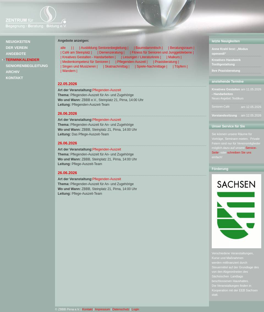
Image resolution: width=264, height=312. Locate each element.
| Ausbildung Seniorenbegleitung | (103, 48)
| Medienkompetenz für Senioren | (85, 62)
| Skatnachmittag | (116, 66)
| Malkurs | (174, 57)
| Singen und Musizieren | (79, 66)
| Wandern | (69, 71)
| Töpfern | (180, 66)
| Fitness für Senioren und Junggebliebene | (162, 52)
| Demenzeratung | (110, 52)
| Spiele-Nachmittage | (151, 66)
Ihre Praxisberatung (226, 70)
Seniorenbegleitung (27, 66)
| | (72, 48)
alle (63, 48)
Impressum (102, 309)
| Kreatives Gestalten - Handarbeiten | (88, 57)
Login (135, 309)
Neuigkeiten (18, 42)
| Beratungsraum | (181, 48)
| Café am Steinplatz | (76, 52)
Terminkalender (22, 60)
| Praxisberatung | (166, 62)
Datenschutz (120, 309)
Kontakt (14, 78)
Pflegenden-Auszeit (106, 90)
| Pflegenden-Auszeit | (132, 62)
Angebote (16, 54)
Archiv (13, 72)
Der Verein (17, 48)
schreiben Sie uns (239, 152)
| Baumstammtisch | (148, 48)
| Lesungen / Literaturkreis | (141, 57)
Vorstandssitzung (224, 115)
